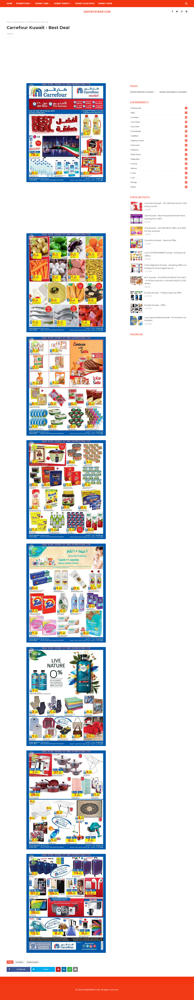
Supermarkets (18, 22)
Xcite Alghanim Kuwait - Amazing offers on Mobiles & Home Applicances (165, 266)
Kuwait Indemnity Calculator (142, 92)
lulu (159, 177)
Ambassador (159, 108)
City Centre (159, 122)
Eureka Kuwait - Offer (155, 305)
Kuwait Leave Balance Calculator (173, 92)
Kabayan (159, 150)
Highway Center (159, 140)
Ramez (159, 168)
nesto (159, 187)
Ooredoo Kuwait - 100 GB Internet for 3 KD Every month (165, 204)
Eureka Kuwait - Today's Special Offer (163, 292)
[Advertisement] (66, 61)
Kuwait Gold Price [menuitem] (84, 3)
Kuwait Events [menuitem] (61, 3)
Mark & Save (159, 154)
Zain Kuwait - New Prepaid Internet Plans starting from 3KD (164, 217)
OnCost (159, 163)
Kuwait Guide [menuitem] (105, 3)
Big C (159, 112)
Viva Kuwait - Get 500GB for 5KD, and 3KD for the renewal (165, 229)
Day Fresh (159, 126)
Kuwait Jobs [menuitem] (41, 3)
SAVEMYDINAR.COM (97, 11)
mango (159, 182)
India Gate (159, 145)
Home (9, 22)
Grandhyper (159, 131)
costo (159, 173)
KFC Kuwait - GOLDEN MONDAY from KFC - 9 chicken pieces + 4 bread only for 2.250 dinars (165, 280)
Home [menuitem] (9, 3)
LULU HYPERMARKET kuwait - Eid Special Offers (164, 254)
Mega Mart (159, 159)
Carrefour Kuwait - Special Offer (160, 240)
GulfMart (159, 136)
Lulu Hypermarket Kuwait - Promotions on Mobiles (165, 319)
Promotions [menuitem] (23, 3)
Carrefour (19, 962)
